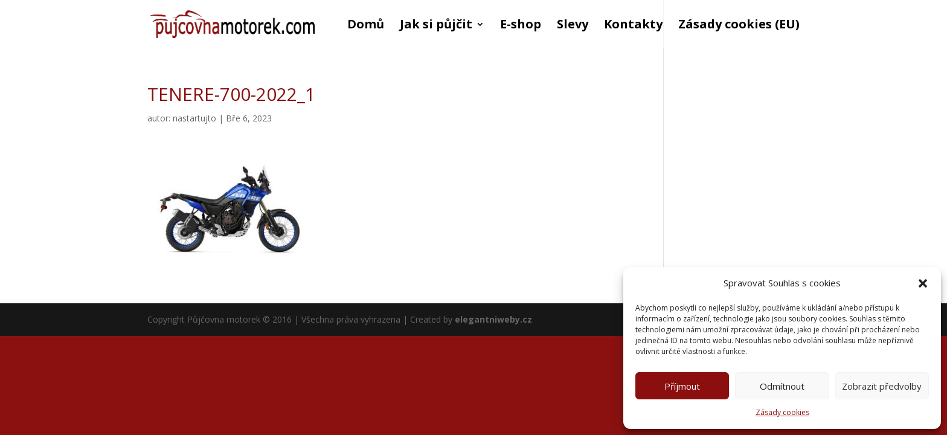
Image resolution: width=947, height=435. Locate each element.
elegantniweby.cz (493, 319)
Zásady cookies (782, 412)
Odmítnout (782, 386)
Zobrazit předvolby (882, 386)
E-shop (520, 26)
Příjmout (682, 386)
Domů (365, 26)
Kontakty (633, 26)
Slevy (572, 26)
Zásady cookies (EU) (739, 26)
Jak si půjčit (436, 26)
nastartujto (194, 118)
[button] (923, 283)
